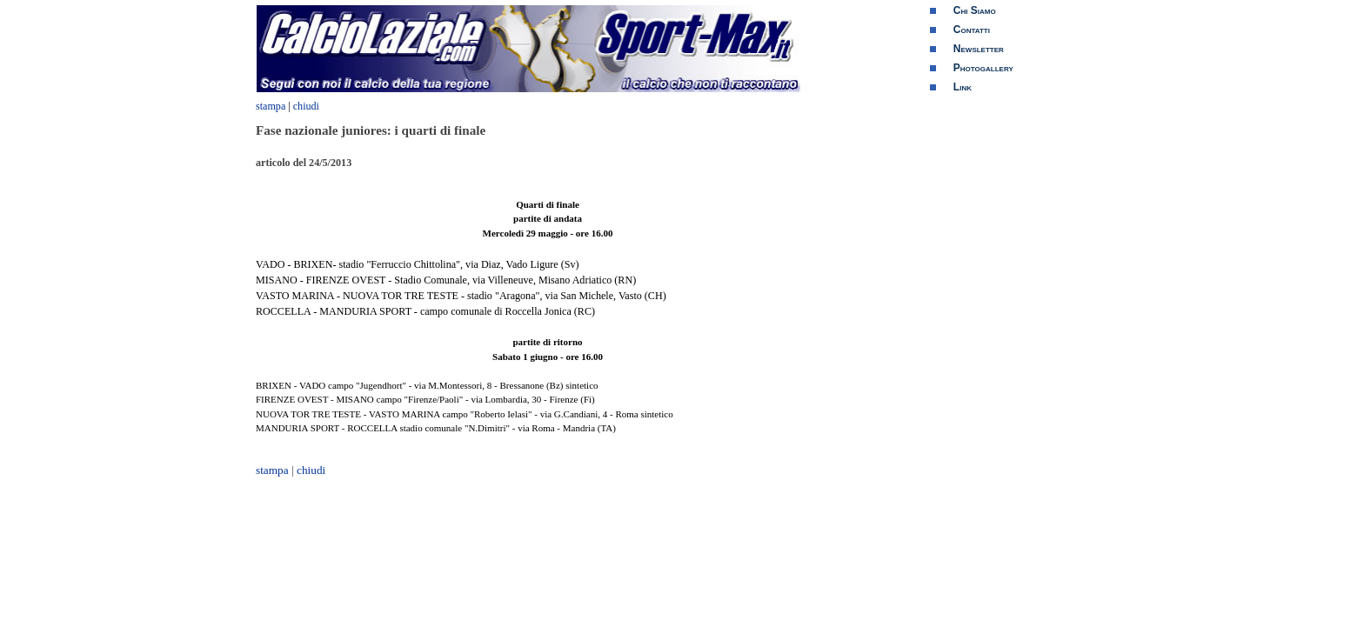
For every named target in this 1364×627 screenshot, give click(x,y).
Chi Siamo (974, 10)
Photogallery (983, 68)
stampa (270, 106)
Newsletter (978, 49)
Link (962, 87)
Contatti (971, 29)
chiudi (306, 106)
